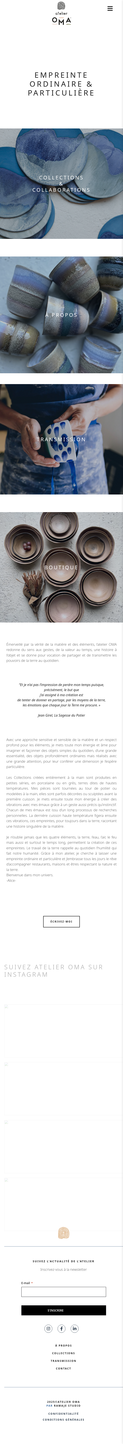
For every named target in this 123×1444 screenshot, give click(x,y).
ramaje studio (67, 1405)
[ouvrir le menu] (110, 8)
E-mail (27, 1283)
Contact (63, 1368)
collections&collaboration (59, 183)
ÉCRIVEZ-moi (61, 921)
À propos (61, 314)
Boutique (61, 567)
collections (63, 1353)
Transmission (61, 439)
